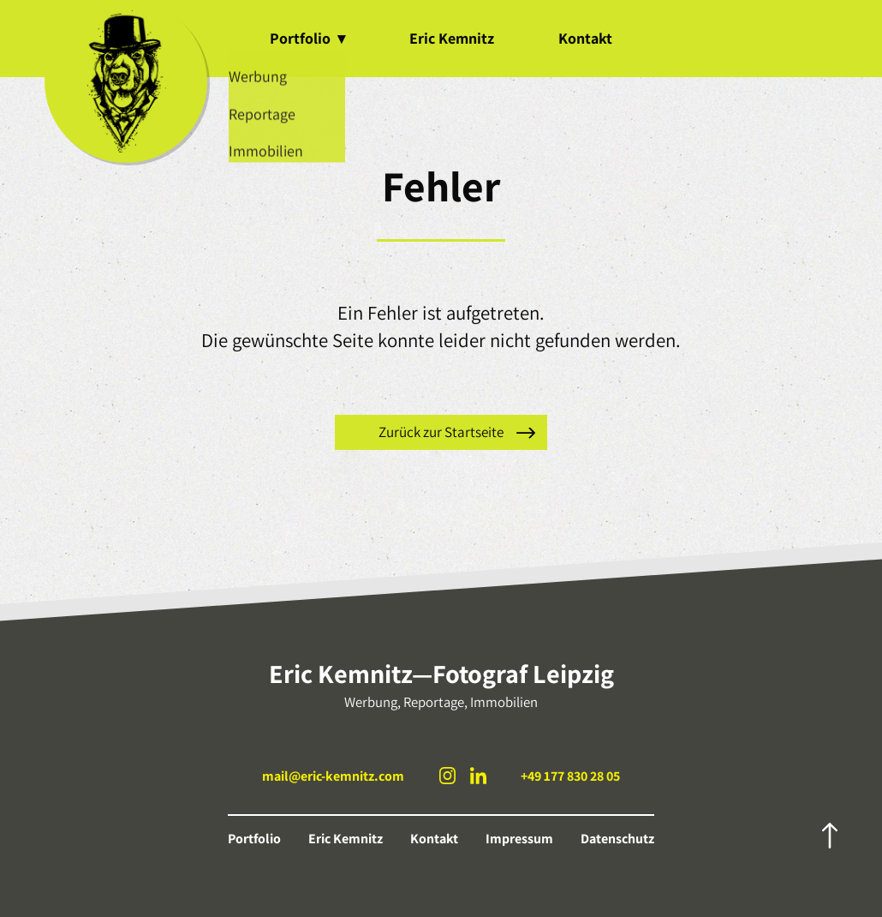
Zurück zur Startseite (441, 432)
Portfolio (307, 38)
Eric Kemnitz (451, 38)
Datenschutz (617, 839)
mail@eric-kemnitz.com (333, 776)
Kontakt (585, 38)
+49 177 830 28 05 (570, 776)
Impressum (519, 839)
